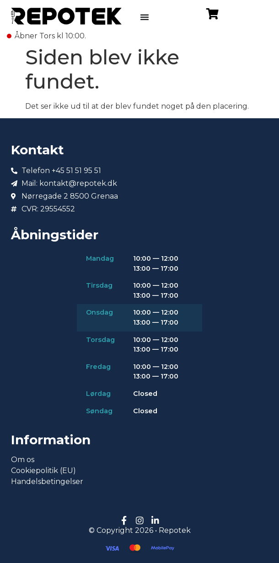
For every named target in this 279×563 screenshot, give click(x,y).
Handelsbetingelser (47, 481)
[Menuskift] (144, 16)
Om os (22, 459)
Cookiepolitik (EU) (43, 470)
